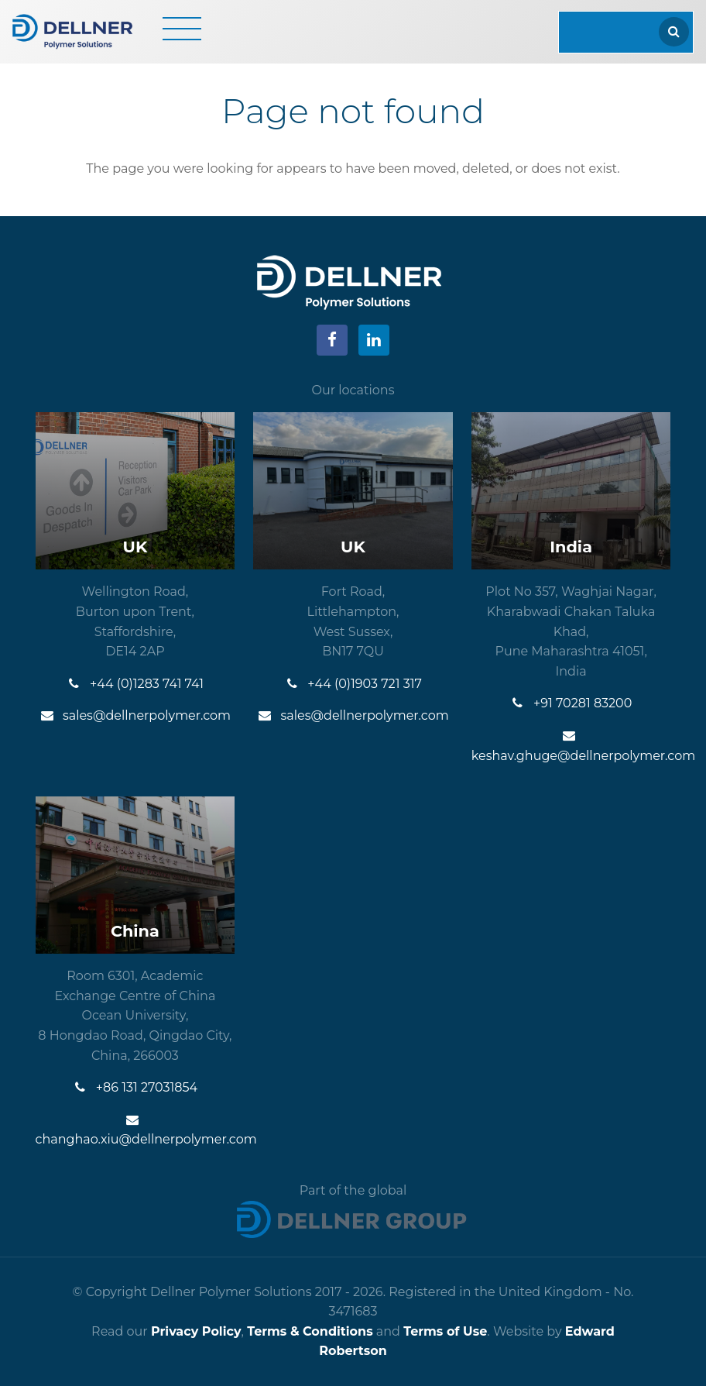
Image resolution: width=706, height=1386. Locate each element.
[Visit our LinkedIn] (373, 340)
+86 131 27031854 (135, 1087)
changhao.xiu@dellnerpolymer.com (135, 1130)
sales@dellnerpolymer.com (135, 715)
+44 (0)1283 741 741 (135, 683)
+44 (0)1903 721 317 (353, 683)
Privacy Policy (196, 1331)
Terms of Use (445, 1331)
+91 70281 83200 (571, 703)
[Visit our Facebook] (332, 340)
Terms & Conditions (310, 1331)
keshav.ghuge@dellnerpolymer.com (571, 746)
